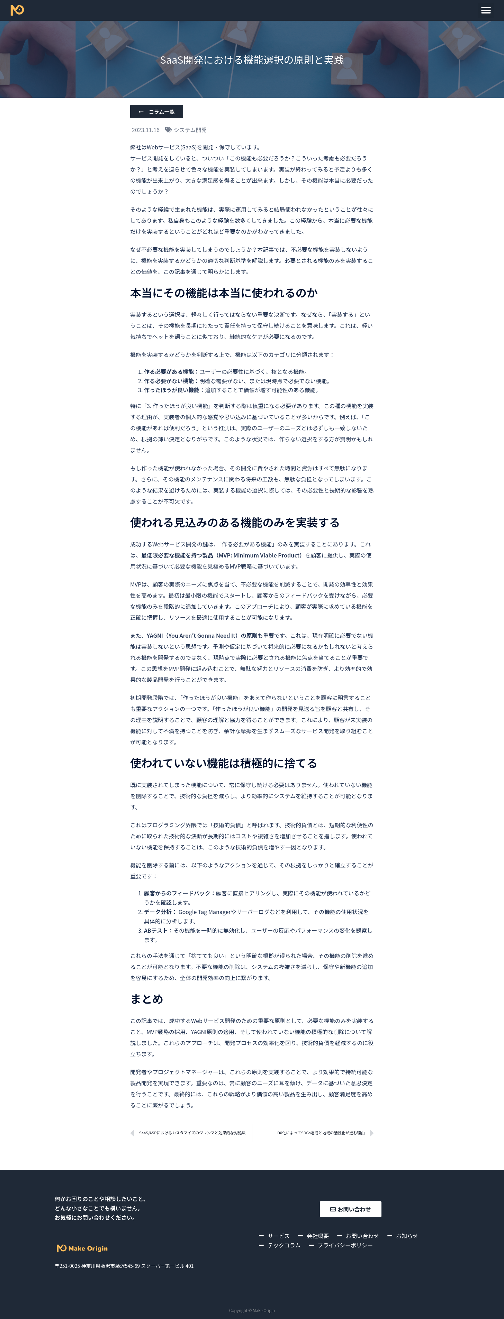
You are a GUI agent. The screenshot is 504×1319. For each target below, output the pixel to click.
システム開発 (190, 130)
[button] (486, 10)
